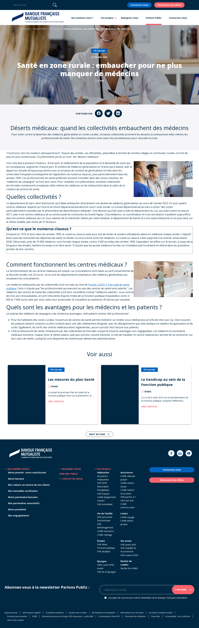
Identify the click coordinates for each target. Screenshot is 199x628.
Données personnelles (17, 616)
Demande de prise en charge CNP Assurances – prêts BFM (67, 616)
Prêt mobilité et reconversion (128, 550)
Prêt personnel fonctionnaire (104, 519)
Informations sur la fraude (131, 612)
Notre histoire (16, 478)
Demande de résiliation (135, 616)
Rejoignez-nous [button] (129, 17)
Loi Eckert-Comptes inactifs (160, 612)
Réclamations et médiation (103, 612)
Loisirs (124, 513)
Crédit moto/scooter (127, 505)
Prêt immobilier (105, 504)
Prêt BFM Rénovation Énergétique (103, 486)
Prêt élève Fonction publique (106, 546)
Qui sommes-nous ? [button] (82, 17)
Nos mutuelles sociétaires (23, 490)
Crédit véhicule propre (127, 478)
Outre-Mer (155, 616)
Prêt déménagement (105, 526)
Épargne (101, 561)
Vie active (126, 540)
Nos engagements (18, 515)
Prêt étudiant (103, 551)
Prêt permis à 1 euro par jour (128, 498)
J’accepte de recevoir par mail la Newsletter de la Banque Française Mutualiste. (147, 597)
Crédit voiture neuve (127, 484)
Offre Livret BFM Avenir (105, 566)
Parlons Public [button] (154, 17)
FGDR (34, 616)
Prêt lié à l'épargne (106, 571)
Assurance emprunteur (103, 478)
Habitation (103, 472)
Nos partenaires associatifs (23, 503)
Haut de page (97, 434)
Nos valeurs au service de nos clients (29, 484)
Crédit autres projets (126, 522)
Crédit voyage (127, 517)
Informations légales (32, 612)
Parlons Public (40, 29)
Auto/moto (126, 472)
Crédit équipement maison (106, 499)
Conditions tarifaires (55, 612)
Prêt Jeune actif (128, 544)
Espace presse (11, 612)
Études (101, 540)
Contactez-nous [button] (178, 17)
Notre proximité (17, 509)
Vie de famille (105, 513)
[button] (6, 469)
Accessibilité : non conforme (177, 616)
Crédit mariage (104, 534)
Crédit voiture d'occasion (127, 491)
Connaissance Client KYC (109, 616)
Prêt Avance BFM (129, 555)
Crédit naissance (105, 531)
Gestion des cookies (78, 612)
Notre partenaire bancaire (23, 497)
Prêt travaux (103, 493)
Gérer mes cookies (15, 620)
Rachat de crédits (126, 563)
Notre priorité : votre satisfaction (27, 472)
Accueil (27, 29)
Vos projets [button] (107, 17)
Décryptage (55, 29)
